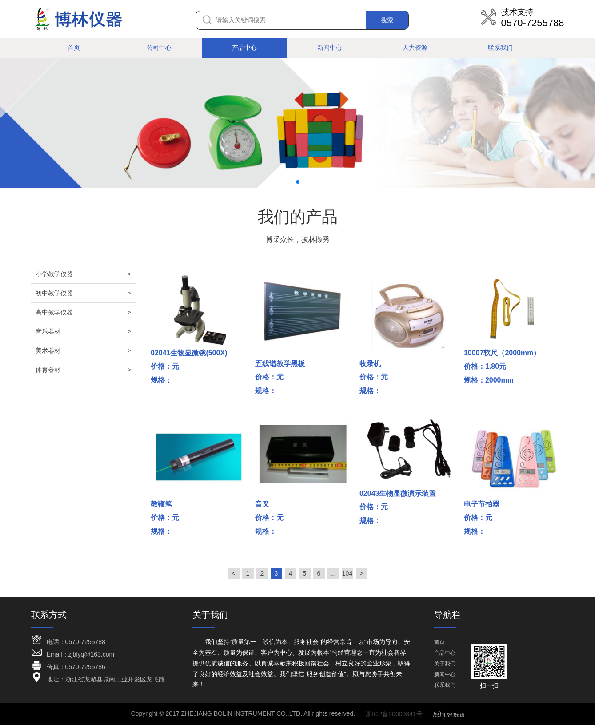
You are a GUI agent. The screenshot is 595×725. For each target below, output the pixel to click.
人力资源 (415, 47)
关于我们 (444, 664)
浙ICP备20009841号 (394, 713)
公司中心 (159, 47)
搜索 (387, 20)
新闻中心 (329, 47)
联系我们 (500, 47)
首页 (74, 47)
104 (347, 573)
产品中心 (244, 47)
